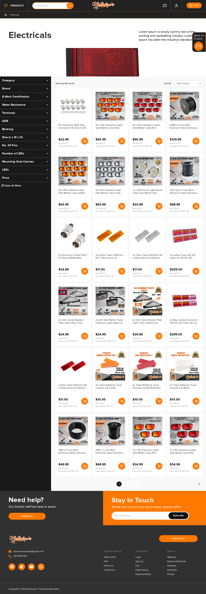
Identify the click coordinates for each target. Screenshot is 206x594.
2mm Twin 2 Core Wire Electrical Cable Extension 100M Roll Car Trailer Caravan (183, 192)
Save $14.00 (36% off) (142, 341)
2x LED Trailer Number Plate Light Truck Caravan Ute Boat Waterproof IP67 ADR (147, 322)
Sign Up (139, 561)
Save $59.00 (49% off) (105, 146)
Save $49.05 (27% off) (179, 146)
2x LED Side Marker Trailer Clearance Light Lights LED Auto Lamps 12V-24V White (110, 322)
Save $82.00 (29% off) (179, 276)
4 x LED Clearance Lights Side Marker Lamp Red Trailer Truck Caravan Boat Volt (183, 452)
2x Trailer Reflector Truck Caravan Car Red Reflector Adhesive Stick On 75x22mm (147, 387)
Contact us (27, 516)
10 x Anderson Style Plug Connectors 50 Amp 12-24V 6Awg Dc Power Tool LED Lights (73, 127)
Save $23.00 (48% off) (105, 341)
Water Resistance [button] (14, 105)
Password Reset (143, 574)
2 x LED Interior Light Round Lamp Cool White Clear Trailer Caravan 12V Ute (147, 192)
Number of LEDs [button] (13, 153)
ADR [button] (5, 121)
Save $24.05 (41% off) (142, 211)
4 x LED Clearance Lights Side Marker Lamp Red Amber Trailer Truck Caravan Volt (146, 452)
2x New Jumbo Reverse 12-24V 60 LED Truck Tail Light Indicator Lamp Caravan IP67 (184, 322)
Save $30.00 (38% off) (68, 471)
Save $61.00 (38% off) (179, 211)
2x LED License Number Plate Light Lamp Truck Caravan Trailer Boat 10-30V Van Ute (73, 322)
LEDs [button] (5, 169)
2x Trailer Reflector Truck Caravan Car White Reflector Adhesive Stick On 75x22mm (183, 387)
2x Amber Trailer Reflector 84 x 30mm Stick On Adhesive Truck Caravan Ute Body (109, 257)
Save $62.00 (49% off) (68, 211)
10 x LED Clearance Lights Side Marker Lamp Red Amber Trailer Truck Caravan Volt (109, 127)
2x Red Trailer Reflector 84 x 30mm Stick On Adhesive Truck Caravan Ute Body (72, 387)
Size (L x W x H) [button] (12, 137)
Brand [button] (6, 88)
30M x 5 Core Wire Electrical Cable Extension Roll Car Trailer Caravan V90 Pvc (72, 452)
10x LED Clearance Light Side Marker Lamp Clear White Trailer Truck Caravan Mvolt (110, 192)
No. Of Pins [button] (10, 145)
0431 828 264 (18, 556)
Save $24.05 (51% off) (67, 146)
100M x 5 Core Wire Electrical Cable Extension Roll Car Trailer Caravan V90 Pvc (183, 127)
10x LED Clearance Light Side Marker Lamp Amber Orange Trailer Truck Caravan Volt (71, 192)
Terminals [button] (8, 113)
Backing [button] (7, 129)
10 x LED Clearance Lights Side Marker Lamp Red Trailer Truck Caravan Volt (146, 127)
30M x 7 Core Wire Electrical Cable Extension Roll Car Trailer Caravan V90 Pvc (109, 452)
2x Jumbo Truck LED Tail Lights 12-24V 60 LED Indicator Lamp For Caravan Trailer (184, 257)
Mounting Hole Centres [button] (18, 161)
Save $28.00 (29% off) (105, 471)
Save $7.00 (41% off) (104, 406)
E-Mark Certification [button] (15, 96)
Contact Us (109, 570)
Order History (142, 570)
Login (138, 557)
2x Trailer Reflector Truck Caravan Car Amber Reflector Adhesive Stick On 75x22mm (109, 387)
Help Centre (178, 538)
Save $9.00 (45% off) (105, 276)
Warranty (171, 557)
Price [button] (5, 178)
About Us (108, 565)
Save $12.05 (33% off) (67, 341)
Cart (137, 565)
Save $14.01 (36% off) (67, 276)
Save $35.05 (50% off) (142, 471)
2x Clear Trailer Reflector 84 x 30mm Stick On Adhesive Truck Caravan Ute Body (147, 257)
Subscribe (178, 515)
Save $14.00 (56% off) (142, 276)
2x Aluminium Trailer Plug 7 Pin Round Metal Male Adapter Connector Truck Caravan (72, 257)
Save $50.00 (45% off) (142, 146)
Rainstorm (54, 589)
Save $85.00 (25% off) (179, 341)
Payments (172, 570)
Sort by (167, 83)
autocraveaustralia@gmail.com (26, 551)
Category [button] (8, 80)
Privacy (170, 574)
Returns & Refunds (176, 561)
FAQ (106, 561)
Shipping (171, 565)
